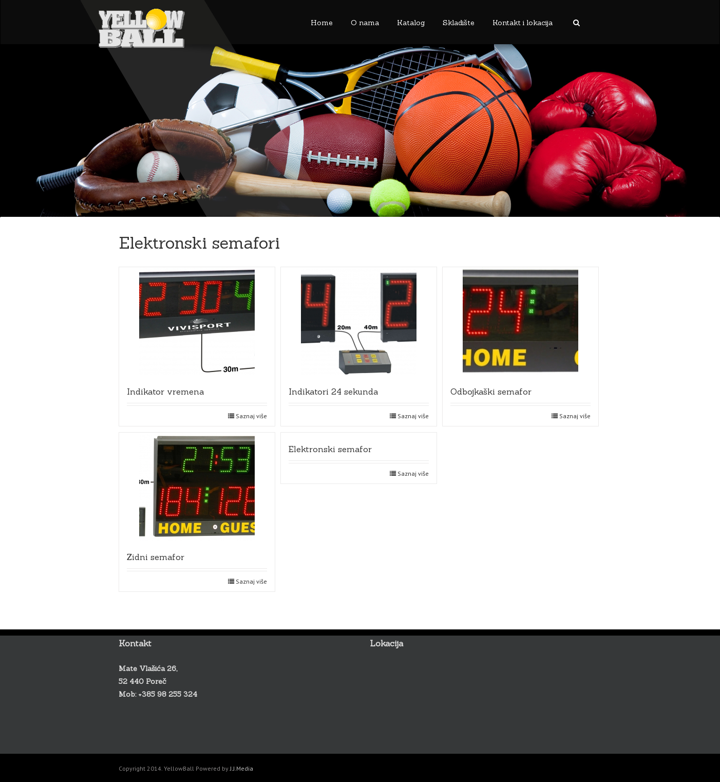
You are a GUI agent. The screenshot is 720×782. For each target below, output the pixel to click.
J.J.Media (241, 768)
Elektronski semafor (330, 449)
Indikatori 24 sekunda (333, 391)
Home (322, 22)
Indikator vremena (165, 391)
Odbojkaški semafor (491, 391)
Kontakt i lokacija (522, 22)
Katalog (411, 22)
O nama (365, 22)
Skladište (459, 22)
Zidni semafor (155, 557)
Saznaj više (251, 416)
